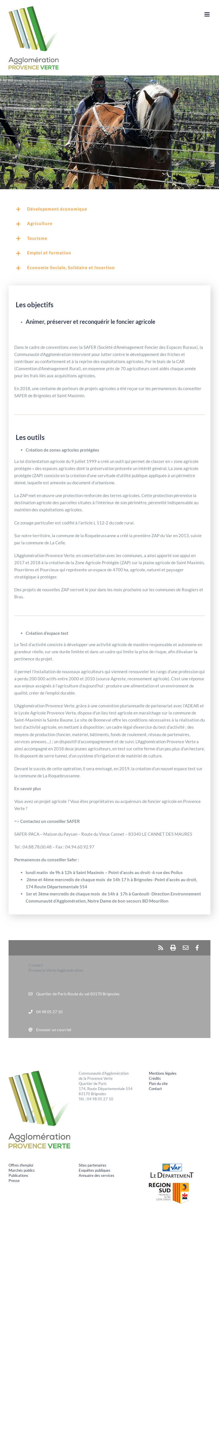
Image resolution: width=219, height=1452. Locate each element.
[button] (109, 209)
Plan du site (158, 1083)
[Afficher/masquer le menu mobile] (207, 14)
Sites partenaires (92, 1165)
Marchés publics (22, 1170)
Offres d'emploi (21, 1165)
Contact (155, 1088)
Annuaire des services (96, 1175)
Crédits (155, 1078)
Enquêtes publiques (94, 1170)
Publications (18, 1175)
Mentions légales (163, 1073)
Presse (14, 1180)
